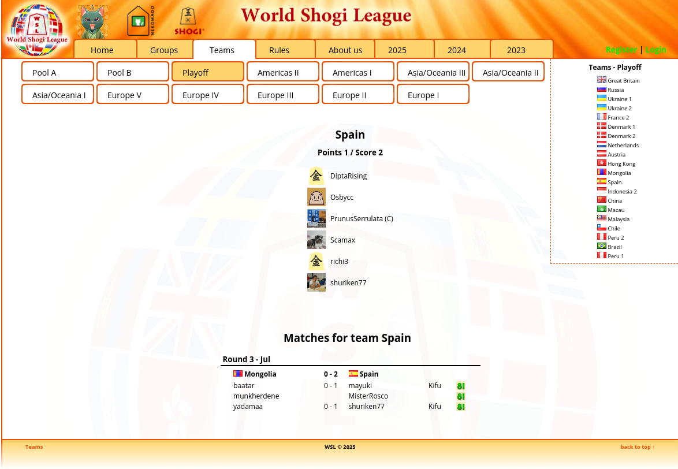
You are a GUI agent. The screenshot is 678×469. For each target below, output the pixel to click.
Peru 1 (610, 256)
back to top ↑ (637, 447)
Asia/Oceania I (59, 95)
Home (102, 49)
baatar (244, 385)
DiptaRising (348, 176)
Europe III (275, 95)
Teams (222, 49)
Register (622, 49)
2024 (457, 49)
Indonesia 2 (617, 191)
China (609, 200)
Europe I (423, 95)
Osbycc (341, 197)
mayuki (360, 385)
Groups (164, 49)
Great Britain (618, 80)
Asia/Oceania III (436, 72)
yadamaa (248, 406)
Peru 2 (610, 237)
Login (656, 49)
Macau (610, 210)
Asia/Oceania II (511, 72)
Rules (279, 49)
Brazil (609, 247)
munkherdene (256, 396)
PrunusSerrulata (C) (361, 219)
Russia (610, 90)
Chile (608, 228)
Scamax (342, 240)
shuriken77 (348, 283)
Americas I (352, 72)
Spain (609, 182)
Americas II (278, 72)
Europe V (124, 95)
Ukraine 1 (614, 99)
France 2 (613, 117)
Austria (611, 154)
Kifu (435, 385)
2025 (397, 49)
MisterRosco (369, 396)
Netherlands (618, 145)
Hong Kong (616, 164)
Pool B (119, 72)
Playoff (195, 72)
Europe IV (200, 95)
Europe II (349, 95)
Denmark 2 (616, 136)
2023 (516, 49)
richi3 (339, 261)
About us (345, 49)
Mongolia (614, 173)
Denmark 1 (616, 127)
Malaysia (613, 219)
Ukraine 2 (614, 108)
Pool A (44, 72)
